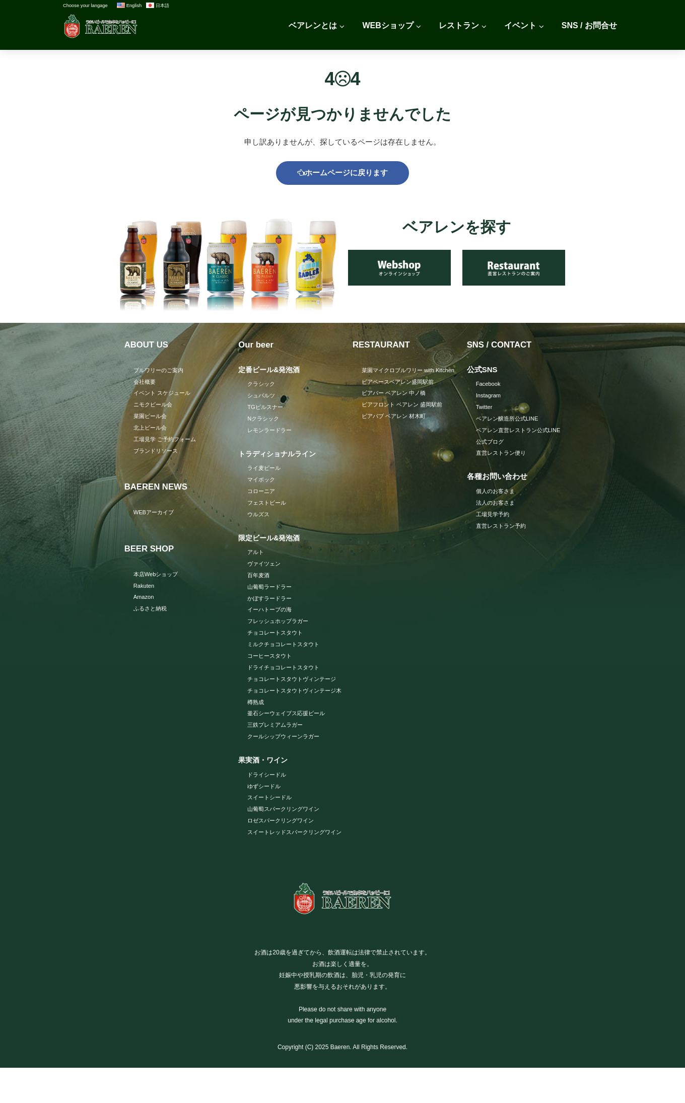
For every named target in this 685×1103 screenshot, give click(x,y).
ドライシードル (268, 796)
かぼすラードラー (271, 603)
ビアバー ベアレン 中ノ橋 (397, 406)
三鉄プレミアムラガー (277, 745)
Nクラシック (264, 421)
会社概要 (145, 383)
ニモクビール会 (154, 406)
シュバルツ (262, 397)
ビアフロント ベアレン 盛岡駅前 (406, 419)
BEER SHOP (151, 552)
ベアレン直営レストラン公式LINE (522, 432)
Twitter (485, 408)
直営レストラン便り (503, 456)
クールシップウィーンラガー (286, 758)
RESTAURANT (384, 346)
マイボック (262, 483)
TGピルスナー (266, 408)
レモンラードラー (271, 432)
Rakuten (144, 590)
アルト (256, 556)
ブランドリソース (157, 454)
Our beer (257, 346)
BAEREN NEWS (158, 491)
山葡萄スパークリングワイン (286, 831)
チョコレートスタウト (277, 639)
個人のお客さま (497, 494)
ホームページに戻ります (342, 173)
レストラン (459, 25)
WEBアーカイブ (155, 516)
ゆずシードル (265, 807)
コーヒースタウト (271, 663)
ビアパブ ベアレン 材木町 (397, 430)
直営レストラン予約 (503, 530)
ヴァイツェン (265, 568)
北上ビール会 (151, 430)
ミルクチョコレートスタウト (286, 651)
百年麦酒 (259, 580)
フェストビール (268, 506)
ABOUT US (148, 346)
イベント (520, 25)
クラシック (262, 385)
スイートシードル (271, 819)
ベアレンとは (313, 25)
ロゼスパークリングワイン (283, 843)
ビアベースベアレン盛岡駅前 (401, 395)
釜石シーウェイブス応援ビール (289, 734)
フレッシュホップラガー (280, 627)
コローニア (262, 494)
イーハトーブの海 (271, 615)
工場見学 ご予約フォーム (167, 442)
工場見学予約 (494, 518)
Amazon (144, 601)
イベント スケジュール (164, 395)
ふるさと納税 (151, 613)
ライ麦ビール (265, 470)
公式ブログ (491, 444)
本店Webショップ (157, 578)
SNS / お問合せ (589, 25)
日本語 (157, 5)
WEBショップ (387, 25)
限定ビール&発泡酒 (271, 542)
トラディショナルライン (279, 456)
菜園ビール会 (151, 419)
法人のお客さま (497, 506)
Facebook (489, 385)
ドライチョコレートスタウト (286, 674)
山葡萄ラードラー (271, 592)
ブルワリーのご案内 (160, 371)
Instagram (489, 397)
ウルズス (259, 518)
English (129, 5)
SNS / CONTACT (502, 346)
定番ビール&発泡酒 (271, 371)
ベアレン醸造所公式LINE (510, 421)
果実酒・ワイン (264, 781)
